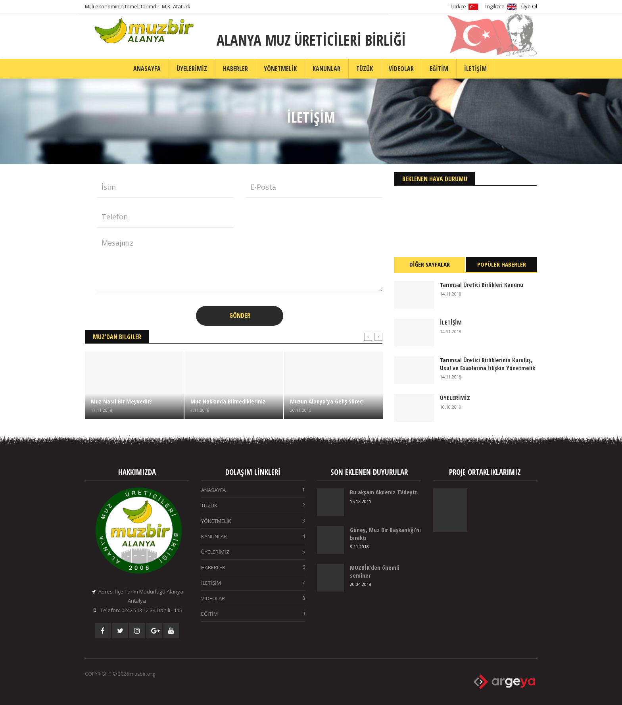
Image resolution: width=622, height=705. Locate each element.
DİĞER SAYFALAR (429, 264)
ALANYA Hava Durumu (465, 215)
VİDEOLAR (401, 68)
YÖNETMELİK (280, 68)
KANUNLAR (326, 68)
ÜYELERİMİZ (192, 68)
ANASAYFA (147, 68)
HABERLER (235, 68)
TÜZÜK (364, 68)
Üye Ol (529, 6)
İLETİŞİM (475, 68)
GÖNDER (239, 315)
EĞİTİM (439, 68)
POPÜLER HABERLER (501, 264)
